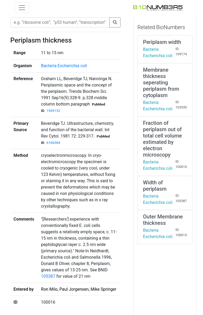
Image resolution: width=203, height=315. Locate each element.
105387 (48, 276)
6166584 (53, 143)
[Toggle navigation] (22, 7)
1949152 (53, 111)
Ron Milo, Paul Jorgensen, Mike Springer (78, 289)
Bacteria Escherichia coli (64, 65)
